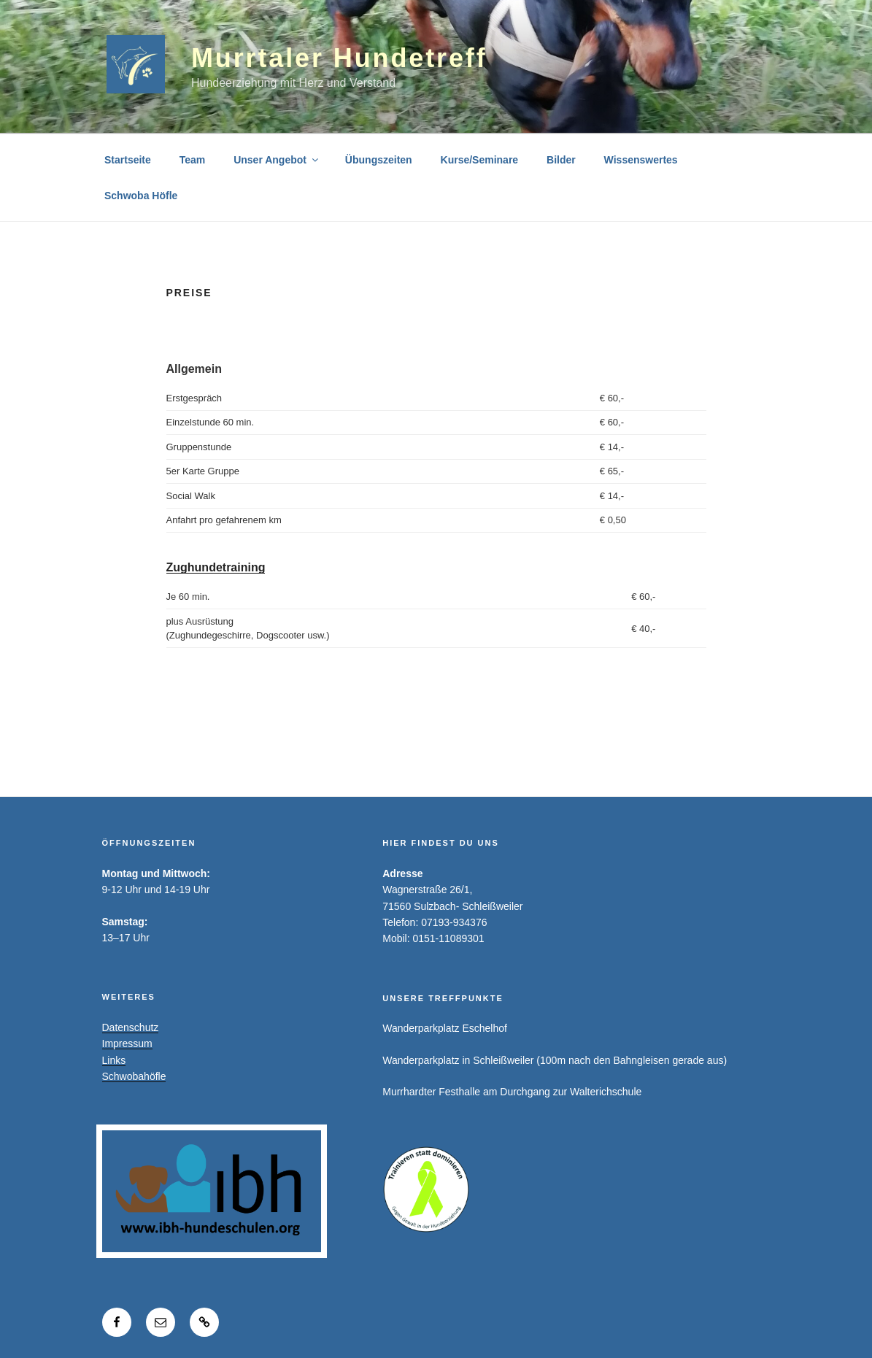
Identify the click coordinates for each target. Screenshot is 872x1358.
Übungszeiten (378, 160)
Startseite (127, 160)
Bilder (561, 160)
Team (193, 160)
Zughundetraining (216, 567)
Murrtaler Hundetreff (339, 58)
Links (114, 1060)
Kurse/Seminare (480, 160)
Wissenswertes (641, 160)
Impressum (127, 1043)
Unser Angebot (277, 160)
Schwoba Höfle (140, 195)
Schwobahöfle (134, 1076)
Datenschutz (130, 1027)
